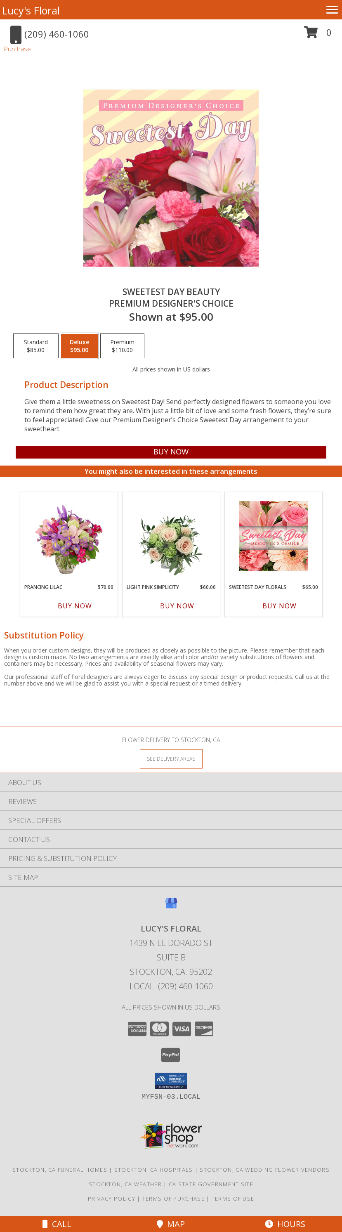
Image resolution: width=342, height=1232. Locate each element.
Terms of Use (233, 1198)
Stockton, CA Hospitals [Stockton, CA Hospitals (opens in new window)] (153, 1169)
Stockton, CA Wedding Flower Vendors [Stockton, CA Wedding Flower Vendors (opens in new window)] (265, 1169)
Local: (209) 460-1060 (171, 986)
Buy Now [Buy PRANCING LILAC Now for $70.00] (75, 605)
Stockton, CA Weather (125, 1184)
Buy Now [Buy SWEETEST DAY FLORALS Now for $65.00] (279, 605)
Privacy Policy (111, 1198)
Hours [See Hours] (285, 1224)
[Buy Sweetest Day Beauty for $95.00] (171, 452)
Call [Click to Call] (56, 1224)
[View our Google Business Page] (171, 907)
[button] (318, 35)
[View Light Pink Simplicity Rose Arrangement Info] (171, 535)
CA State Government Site (211, 1184)
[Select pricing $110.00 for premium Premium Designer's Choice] (122, 346)
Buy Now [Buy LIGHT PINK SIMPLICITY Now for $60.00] (177, 605)
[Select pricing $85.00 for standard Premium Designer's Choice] (36, 346)
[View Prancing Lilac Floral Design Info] (68, 535)
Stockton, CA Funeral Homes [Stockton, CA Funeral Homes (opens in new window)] (59, 1169)
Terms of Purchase (173, 1198)
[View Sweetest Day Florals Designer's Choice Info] (273, 536)
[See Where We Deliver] (171, 758)
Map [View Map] (171, 1224)
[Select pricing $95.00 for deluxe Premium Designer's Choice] (79, 346)
